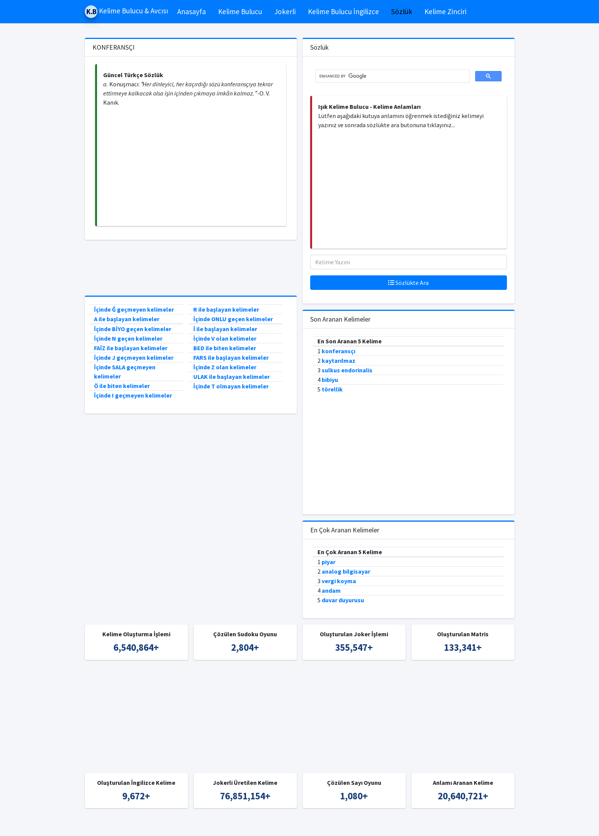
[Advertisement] (191, 166)
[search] (392, 76)
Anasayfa (191, 11)
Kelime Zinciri (445, 11)
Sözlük (401, 11)
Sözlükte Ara (408, 282)
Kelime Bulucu (240, 11)
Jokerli (285, 11)
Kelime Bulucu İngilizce (343, 11)
